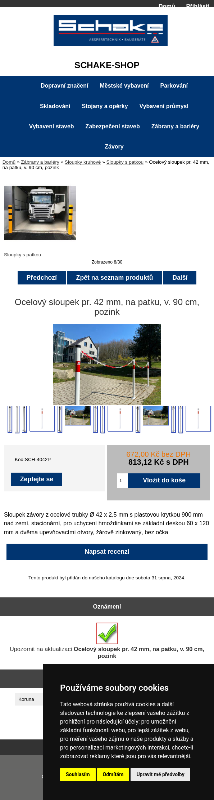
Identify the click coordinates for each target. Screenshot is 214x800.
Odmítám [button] (113, 774)
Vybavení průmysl (164, 106)
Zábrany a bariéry (40, 162)
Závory (114, 146)
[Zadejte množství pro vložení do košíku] (122, 480)
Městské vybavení (124, 86)
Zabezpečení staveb (113, 126)
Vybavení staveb (51, 126)
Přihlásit (197, 6)
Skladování (55, 106)
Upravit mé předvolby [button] (160, 774)
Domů (167, 6)
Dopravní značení (64, 86)
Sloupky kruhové (83, 162)
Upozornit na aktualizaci (107, 641)
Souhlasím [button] (78, 774)
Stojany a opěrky (105, 106)
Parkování (174, 86)
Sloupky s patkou (125, 162)
